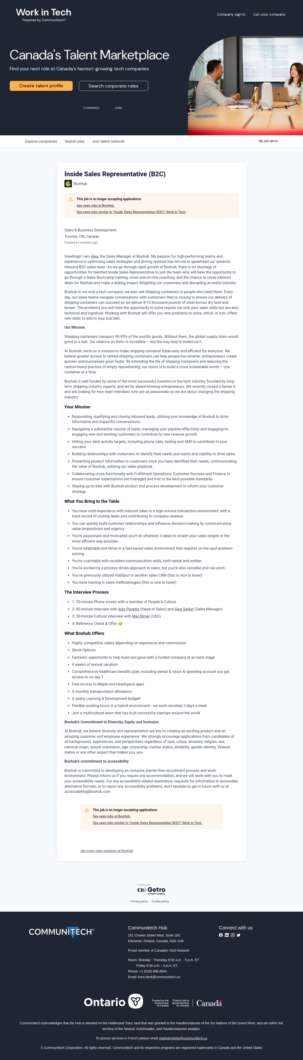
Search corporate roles (113, 86)
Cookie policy (160, 901)
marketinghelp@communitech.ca (183, 1038)
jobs (74, 141)
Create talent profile (41, 86)
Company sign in (231, 14)
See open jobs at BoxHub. (96, 206)
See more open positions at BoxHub (106, 851)
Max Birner (141, 616)
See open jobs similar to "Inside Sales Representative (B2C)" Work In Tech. (131, 212)
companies (41, 141)
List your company (270, 14)
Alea (94, 256)
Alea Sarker (184, 609)
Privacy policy (139, 901)
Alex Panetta (128, 609)
